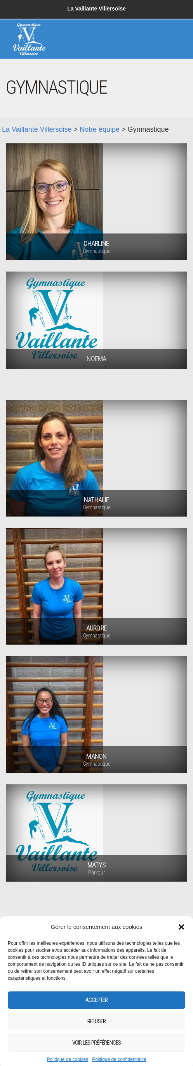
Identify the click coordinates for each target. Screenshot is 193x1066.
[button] (181, 937)
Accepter (96, 1010)
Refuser (96, 1031)
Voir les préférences (96, 1052)
